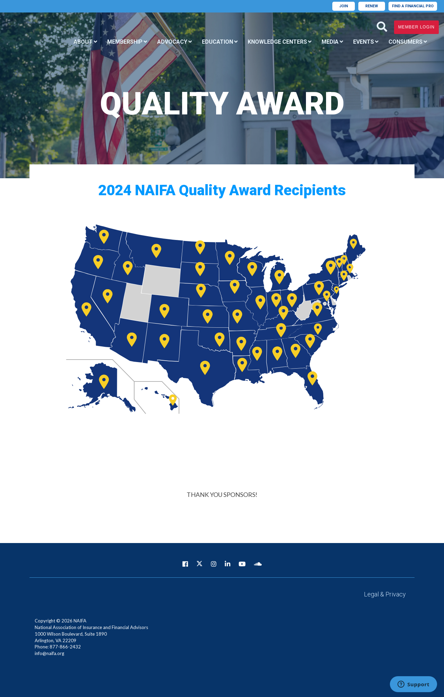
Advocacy (172, 41)
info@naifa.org (49, 653)
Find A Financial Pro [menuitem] (413, 6)
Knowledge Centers (277, 41)
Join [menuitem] (343, 6)
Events (363, 41)
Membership (125, 41)
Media (330, 41)
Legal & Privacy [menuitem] (385, 594)
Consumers (405, 41)
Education (217, 41)
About (83, 41)
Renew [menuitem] (371, 6)
